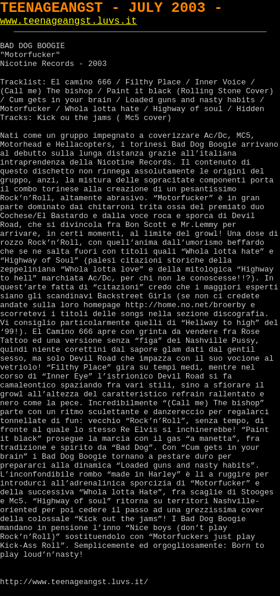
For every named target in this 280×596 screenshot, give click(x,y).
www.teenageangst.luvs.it (68, 21)
